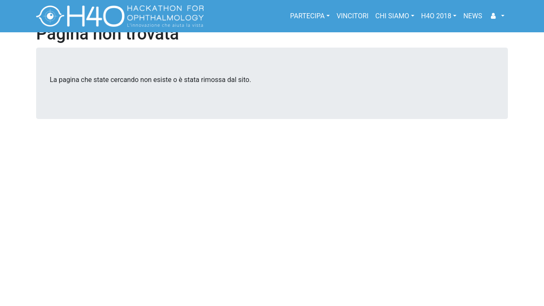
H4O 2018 (436, 16)
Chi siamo (392, 16)
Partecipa (307, 16)
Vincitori (352, 16)
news (472, 16)
